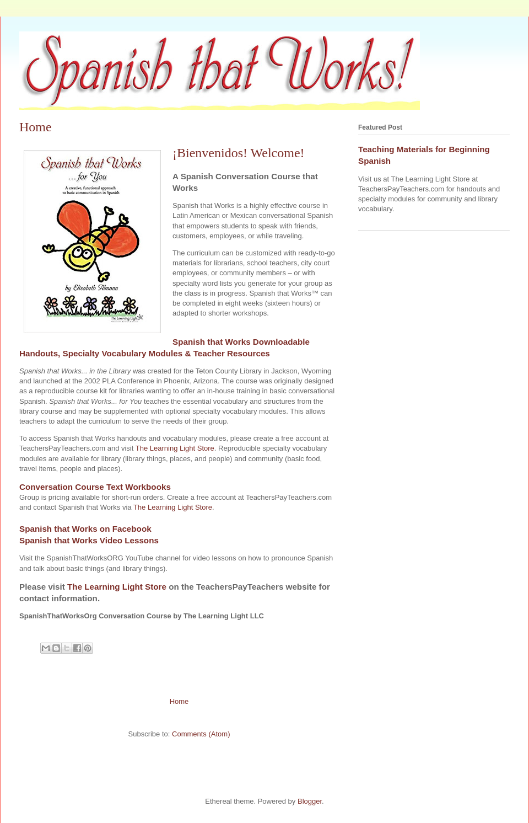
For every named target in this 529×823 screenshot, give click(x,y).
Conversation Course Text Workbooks (95, 486)
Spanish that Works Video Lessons (89, 540)
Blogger (310, 801)
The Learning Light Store (175, 448)
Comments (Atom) (201, 734)
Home (179, 701)
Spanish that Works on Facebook (85, 528)
